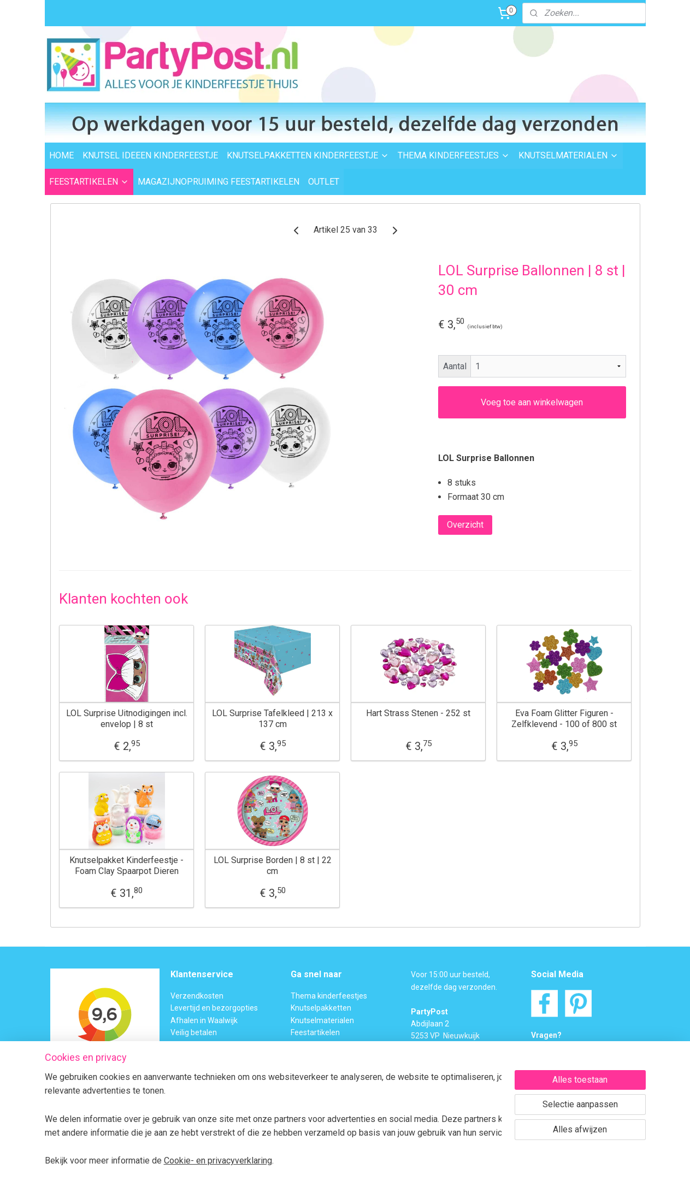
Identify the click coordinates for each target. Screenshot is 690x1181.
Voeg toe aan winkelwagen (532, 402)
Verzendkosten (196, 995)
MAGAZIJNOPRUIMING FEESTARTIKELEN (218, 181)
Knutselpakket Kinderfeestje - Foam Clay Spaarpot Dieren (126, 865)
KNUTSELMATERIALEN (568, 155)
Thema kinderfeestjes (329, 995)
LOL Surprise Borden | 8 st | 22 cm (272, 865)
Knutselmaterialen (322, 1020)
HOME (61, 155)
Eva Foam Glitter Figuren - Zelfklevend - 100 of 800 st (564, 718)
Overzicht (464, 524)
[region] (273, 1118)
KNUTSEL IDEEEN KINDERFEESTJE (150, 155)
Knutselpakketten (321, 1007)
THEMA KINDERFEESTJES (454, 155)
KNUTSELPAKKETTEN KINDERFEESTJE (308, 155)
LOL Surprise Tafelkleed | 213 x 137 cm (272, 718)
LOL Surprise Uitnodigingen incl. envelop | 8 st (126, 718)
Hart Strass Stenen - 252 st (418, 713)
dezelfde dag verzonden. (454, 987)
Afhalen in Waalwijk (204, 1020)
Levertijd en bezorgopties (214, 1007)
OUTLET (323, 181)
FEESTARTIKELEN (89, 181)
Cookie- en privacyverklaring (218, 1160)
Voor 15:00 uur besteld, (450, 974)
